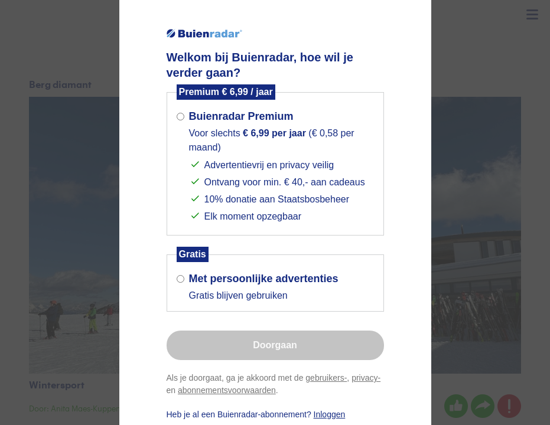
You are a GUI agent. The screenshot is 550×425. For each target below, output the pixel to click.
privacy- (366, 377)
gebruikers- (326, 377)
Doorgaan (275, 345)
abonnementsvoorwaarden (227, 390)
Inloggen (330, 414)
